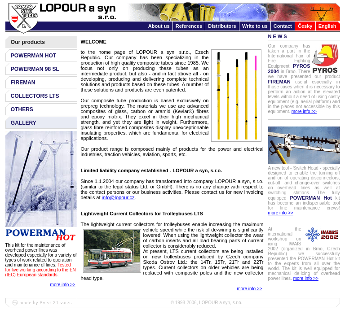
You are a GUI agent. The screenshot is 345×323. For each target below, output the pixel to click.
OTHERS (22, 109)
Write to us (255, 26)
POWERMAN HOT (33, 55)
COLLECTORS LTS (35, 96)
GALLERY (23, 123)
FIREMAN (23, 82)
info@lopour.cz (118, 197)
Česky (305, 26)
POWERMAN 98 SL (35, 69)
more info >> (62, 284)
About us (159, 26)
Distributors (222, 26)
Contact (283, 26)
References (189, 26)
